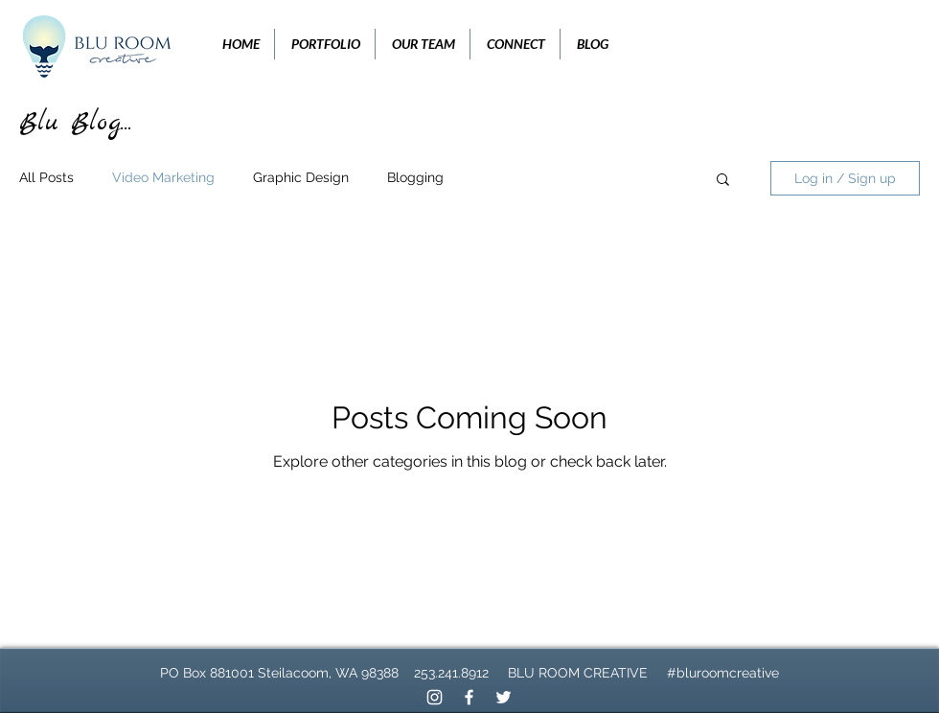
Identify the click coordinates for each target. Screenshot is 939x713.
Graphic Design (301, 177)
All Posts (46, 177)
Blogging (415, 177)
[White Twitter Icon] (503, 697)
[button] (723, 181)
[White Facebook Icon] (469, 697)
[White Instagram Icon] (434, 697)
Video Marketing (163, 177)
